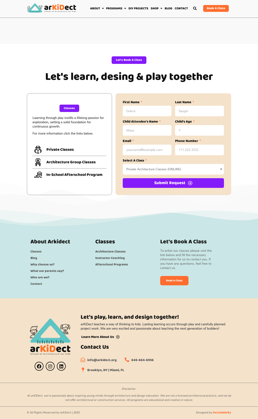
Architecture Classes (110, 251)
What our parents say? (47, 270)
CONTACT (181, 8)
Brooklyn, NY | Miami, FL (105, 370)
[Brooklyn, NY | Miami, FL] (83, 369)
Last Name (183, 102)
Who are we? (39, 277)
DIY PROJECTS (138, 8)
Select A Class (134, 161)
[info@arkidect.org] (83, 359)
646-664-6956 (142, 360)
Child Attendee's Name (141, 122)
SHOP (156, 8)
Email (127, 141)
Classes (36, 251)
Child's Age (184, 122)
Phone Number (187, 141)
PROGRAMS (116, 8)
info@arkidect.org (102, 360)
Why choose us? (42, 264)
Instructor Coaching (110, 257)
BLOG (168, 8)
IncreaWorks (222, 412)
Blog (33, 257)
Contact (36, 283)
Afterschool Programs (111, 264)
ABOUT (97, 8)
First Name (131, 102)
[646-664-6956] (127, 359)
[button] (195, 8)
